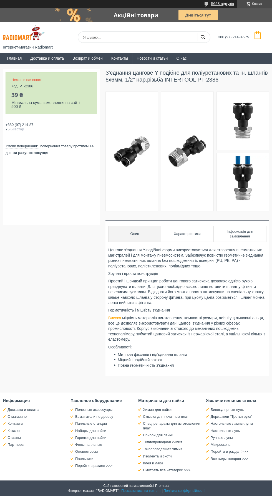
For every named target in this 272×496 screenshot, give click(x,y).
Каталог (14, 431)
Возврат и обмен (87, 58)
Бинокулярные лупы (228, 410)
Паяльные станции (91, 423)
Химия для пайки (157, 410)
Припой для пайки (158, 435)
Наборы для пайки (90, 431)
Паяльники (84, 459)
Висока (114, 318)
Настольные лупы (226, 431)
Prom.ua (162, 486)
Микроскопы (221, 444)
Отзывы (14, 438)
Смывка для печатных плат (166, 416)
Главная (14, 58)
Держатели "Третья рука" (232, 416)
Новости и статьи (152, 58)
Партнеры (15, 444)
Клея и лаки (153, 463)
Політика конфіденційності (184, 491)
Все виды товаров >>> (229, 459)
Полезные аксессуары (93, 410)
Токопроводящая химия (163, 449)
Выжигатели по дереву (94, 416)
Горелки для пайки (90, 438)
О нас (181, 58)
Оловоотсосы (86, 451)
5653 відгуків (222, 3)
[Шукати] (203, 37)
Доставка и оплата (47, 58)
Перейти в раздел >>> (93, 466)
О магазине (17, 416)
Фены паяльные (88, 444)
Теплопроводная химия (162, 442)
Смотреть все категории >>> (166, 470)
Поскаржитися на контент (141, 491)
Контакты (119, 58)
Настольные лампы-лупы (232, 423)
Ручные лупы (222, 438)
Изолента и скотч (157, 456)
